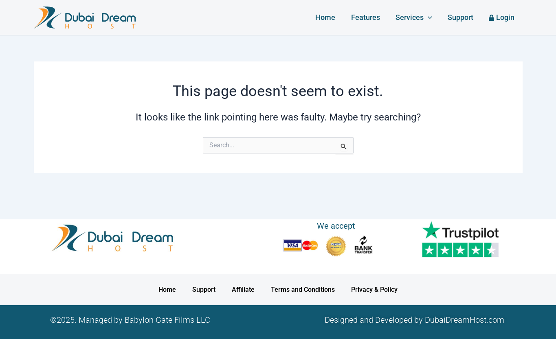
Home (330, 17)
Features (368, 17)
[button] (430, 17)
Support (462, 17)
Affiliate (243, 289)
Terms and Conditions (303, 289)
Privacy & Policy (374, 289)
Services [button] (416, 17)
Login (502, 17)
